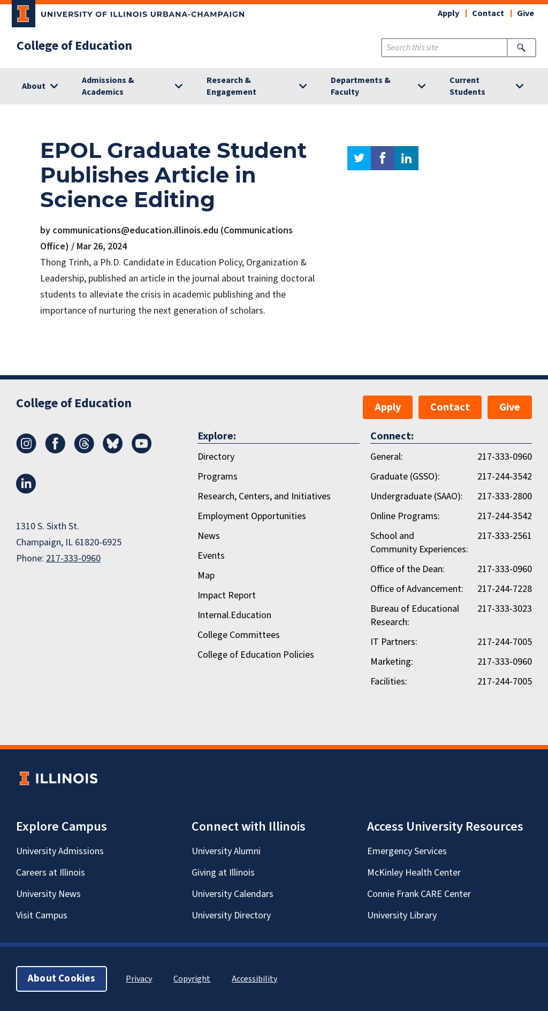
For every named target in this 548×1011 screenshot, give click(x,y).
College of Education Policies (255, 655)
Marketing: (391, 661)
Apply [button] (448, 13)
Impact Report (226, 595)
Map (206, 575)
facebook (382, 158)
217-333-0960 (73, 558)
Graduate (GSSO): (405, 476)
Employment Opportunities (251, 516)
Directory (215, 456)
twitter (359, 158)
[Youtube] (141, 451)
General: (386, 456)
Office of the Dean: (407, 569)
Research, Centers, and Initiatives (264, 496)
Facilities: (388, 681)
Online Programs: (405, 516)
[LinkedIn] (26, 491)
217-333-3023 (504, 608)
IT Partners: (393, 642)
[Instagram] (26, 451)
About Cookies (61, 978)
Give (525, 13)
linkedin (406, 158)
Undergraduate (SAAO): (416, 496)
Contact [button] (488, 13)
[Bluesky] (113, 451)
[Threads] (84, 451)
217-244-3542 (504, 476)
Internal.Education (234, 615)
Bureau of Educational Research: (414, 615)
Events (211, 555)
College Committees (238, 635)
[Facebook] (55, 451)
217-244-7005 (504, 642)
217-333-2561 (504, 536)
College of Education (74, 46)
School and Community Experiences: (419, 542)
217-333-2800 (504, 496)
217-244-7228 (504, 589)
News (208, 536)
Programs (217, 476)
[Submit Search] (521, 47)
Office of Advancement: (416, 589)
